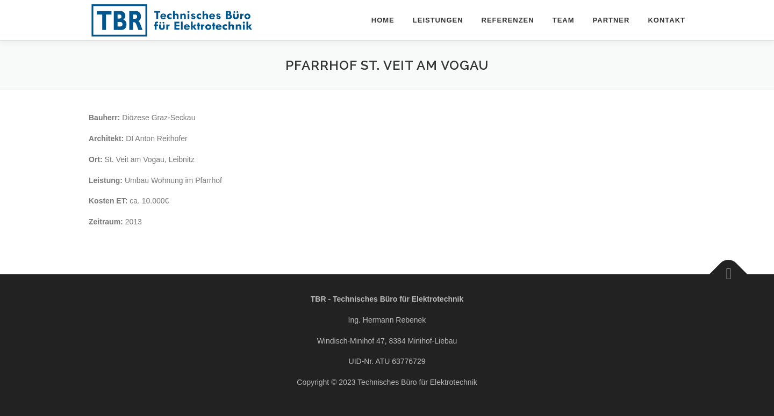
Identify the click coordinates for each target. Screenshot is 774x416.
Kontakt (666, 20)
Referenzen (508, 20)
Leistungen (438, 20)
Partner (611, 20)
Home (383, 20)
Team (564, 20)
